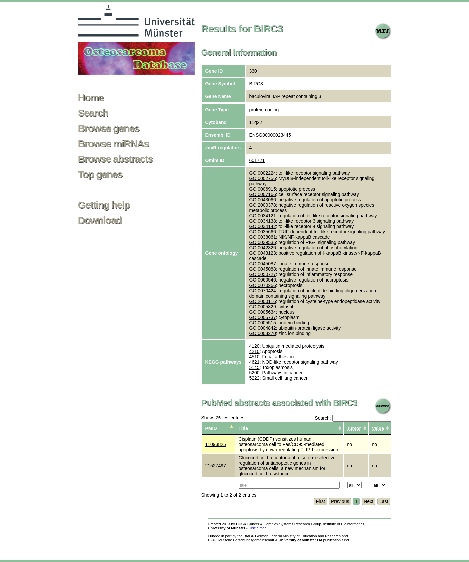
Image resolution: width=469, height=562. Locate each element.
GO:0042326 (262, 247)
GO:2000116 (262, 301)
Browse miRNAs (113, 144)
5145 (254, 367)
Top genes (100, 174)
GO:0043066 (262, 199)
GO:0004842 (262, 328)
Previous (340, 501)
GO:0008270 (262, 333)
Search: (353, 418)
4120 (254, 346)
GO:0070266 (262, 285)
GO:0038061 (262, 237)
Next (368, 501)
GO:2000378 (262, 205)
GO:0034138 (262, 221)
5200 (254, 372)
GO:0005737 (262, 317)
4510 (254, 356)
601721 (257, 160)
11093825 (215, 444)
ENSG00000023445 (270, 135)
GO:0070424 (262, 290)
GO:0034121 (262, 215)
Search (93, 113)
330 (253, 71)
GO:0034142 (262, 226)
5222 (254, 378)
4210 (254, 351)
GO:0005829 (262, 306)
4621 (254, 362)
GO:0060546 (262, 280)
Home (91, 98)
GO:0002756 (262, 178)
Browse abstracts (115, 159)
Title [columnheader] (243, 428)
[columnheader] (356, 428)
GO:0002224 (262, 173)
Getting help (104, 205)
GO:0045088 (262, 269)
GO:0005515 (262, 322)
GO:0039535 (262, 242)
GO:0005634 (262, 312)
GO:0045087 (262, 263)
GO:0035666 (262, 231)
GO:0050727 (262, 274)
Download (100, 220)
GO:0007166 (262, 194)
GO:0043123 (262, 253)
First (320, 501)
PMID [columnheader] (211, 428)
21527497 (215, 465)
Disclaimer (257, 528)
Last (383, 501)
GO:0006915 (262, 189)
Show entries (223, 417)
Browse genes (108, 128)
